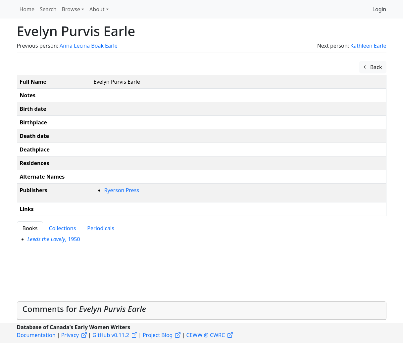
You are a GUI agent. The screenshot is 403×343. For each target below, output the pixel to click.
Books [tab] (30, 228)
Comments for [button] (84, 308)
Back (373, 67)
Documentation (36, 335)
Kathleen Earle (368, 45)
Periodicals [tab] (100, 228)
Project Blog (158, 335)
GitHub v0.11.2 (110, 335)
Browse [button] (71, 9)
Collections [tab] (62, 228)
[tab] (201, 311)
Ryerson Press (121, 190)
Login (379, 9)
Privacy (70, 335)
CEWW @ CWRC (205, 335)
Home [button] (27, 9)
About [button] (96, 9)
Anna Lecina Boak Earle (89, 45)
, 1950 (53, 239)
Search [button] (48, 9)
